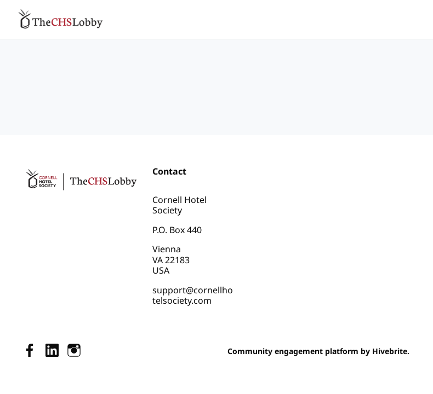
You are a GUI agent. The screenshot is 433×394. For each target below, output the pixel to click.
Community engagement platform (292, 351)
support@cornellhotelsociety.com (192, 295)
